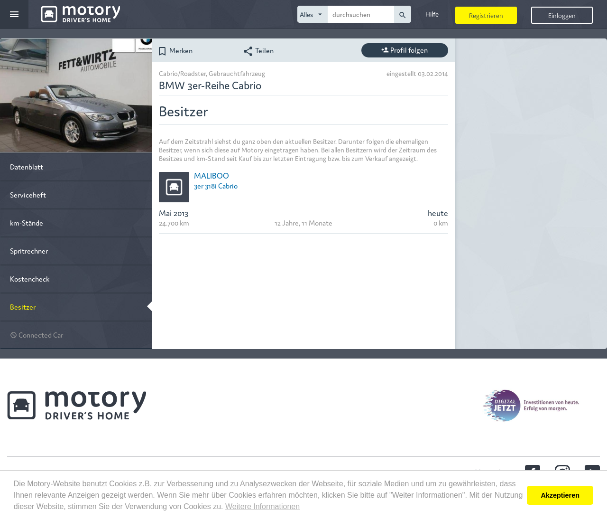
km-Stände (26, 222)
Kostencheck (29, 278)
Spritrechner (29, 250)
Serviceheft (28, 194)
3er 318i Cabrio (216, 185)
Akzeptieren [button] (560, 495)
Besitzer (23, 306)
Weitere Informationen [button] (262, 506)
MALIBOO (211, 175)
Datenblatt (26, 166)
